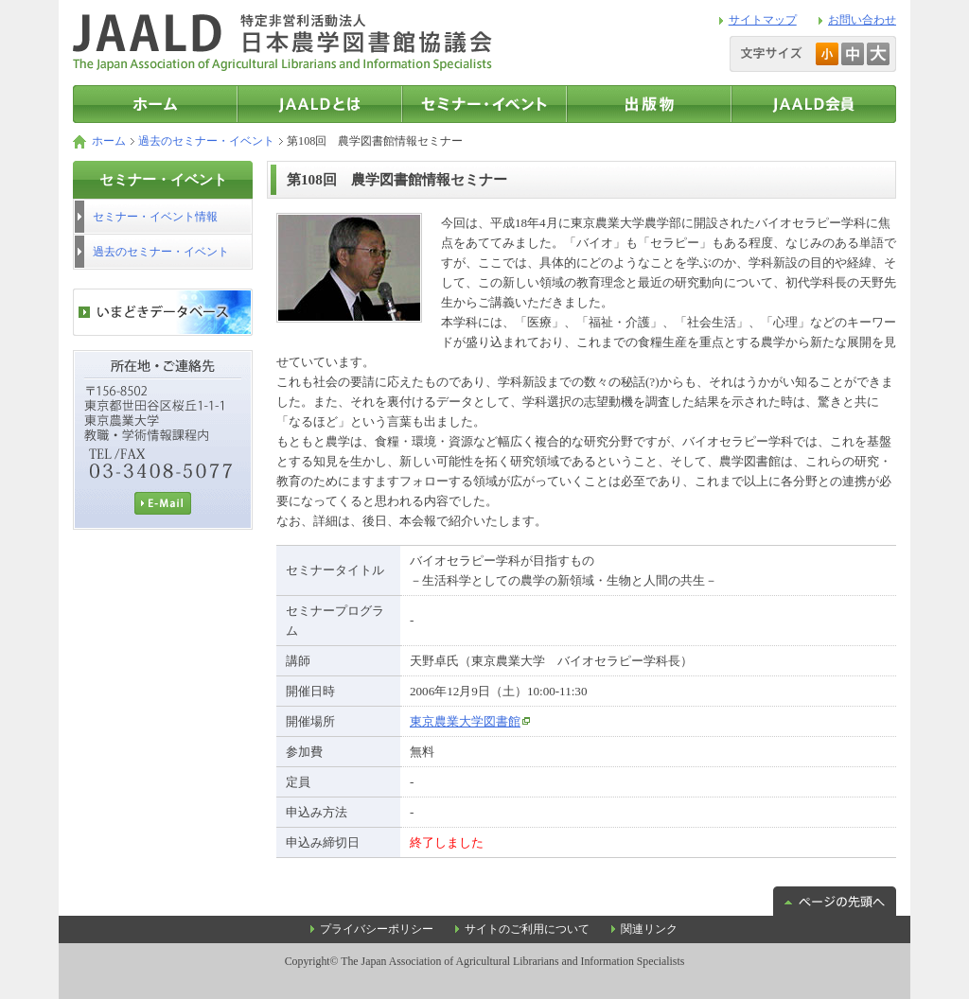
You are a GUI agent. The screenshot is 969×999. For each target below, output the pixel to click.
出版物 (649, 104)
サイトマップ (763, 19)
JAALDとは (320, 104)
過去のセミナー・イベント (206, 141)
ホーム (109, 141)
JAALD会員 (813, 104)
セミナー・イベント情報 (484, 104)
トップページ (155, 104)
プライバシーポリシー (376, 929)
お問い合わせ (862, 19)
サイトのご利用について (527, 929)
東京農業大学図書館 (465, 721)
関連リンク (649, 929)
